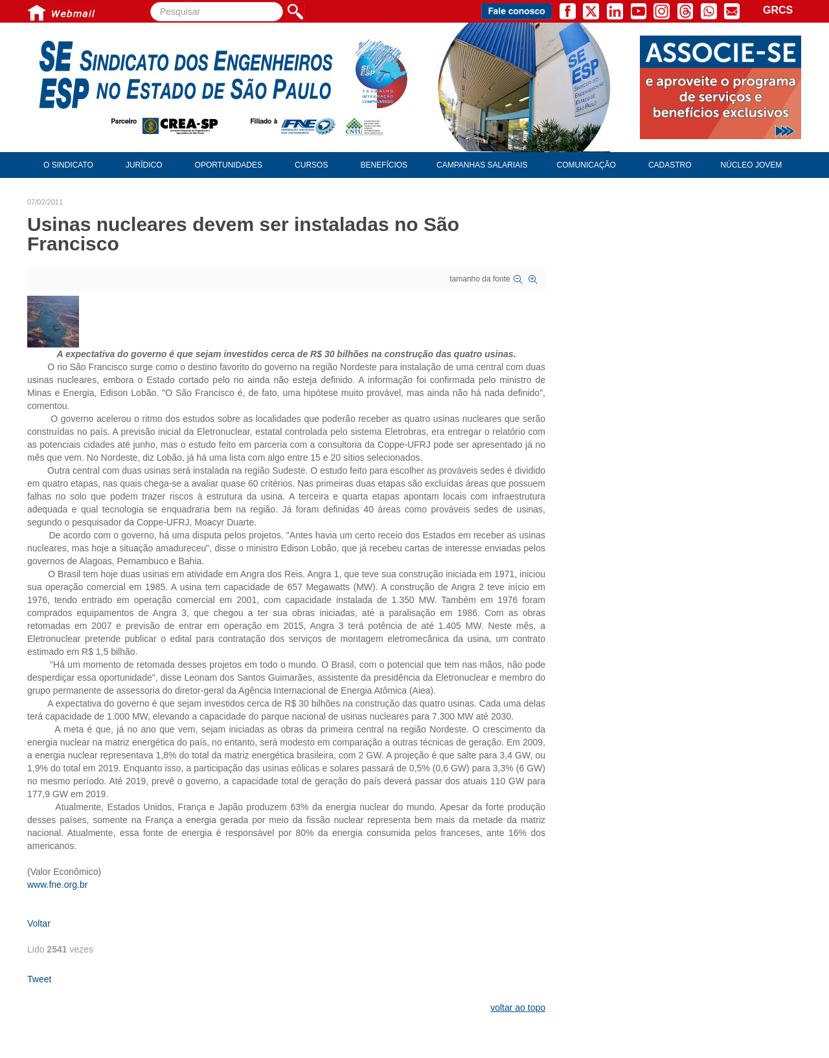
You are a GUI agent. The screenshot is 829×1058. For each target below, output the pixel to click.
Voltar (39, 923)
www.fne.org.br (57, 884)
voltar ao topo (517, 1007)
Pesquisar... (150, 2)
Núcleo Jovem (751, 165)
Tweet (39, 979)
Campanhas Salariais (482, 165)
